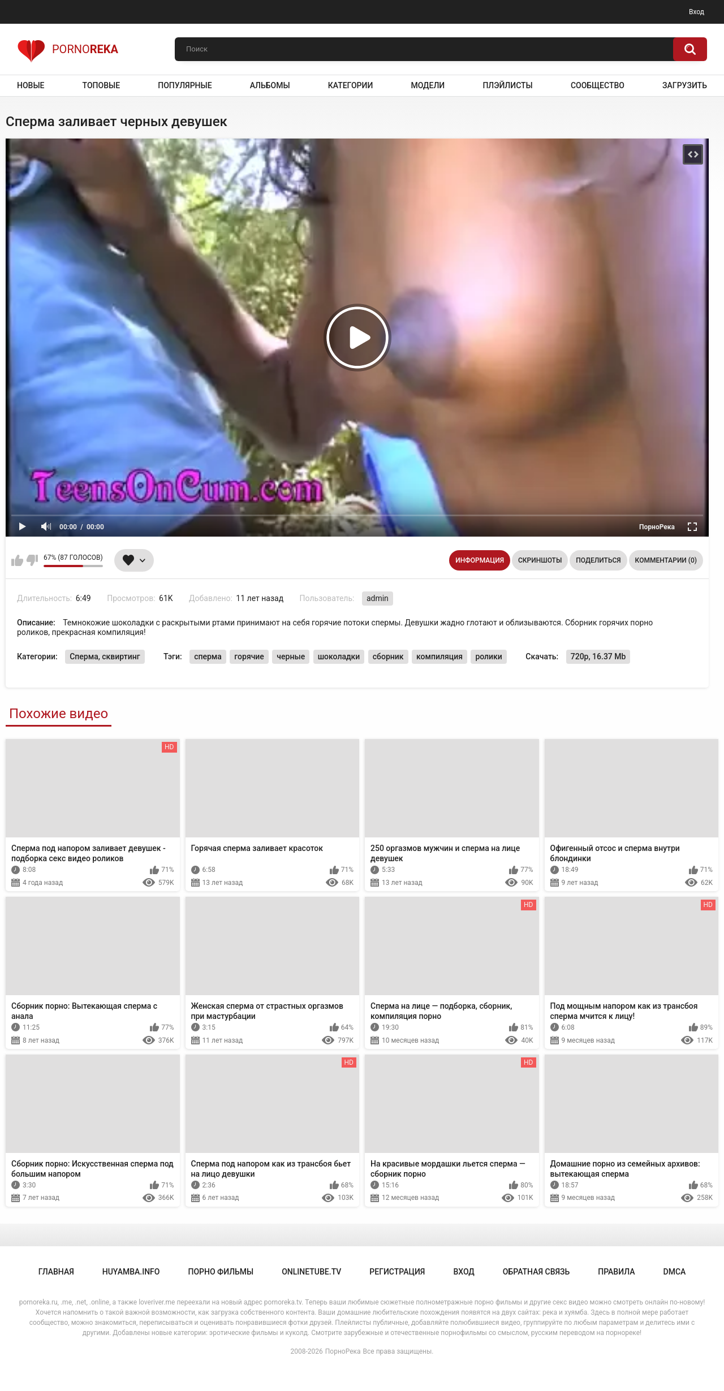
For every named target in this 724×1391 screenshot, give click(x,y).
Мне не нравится (32, 560)
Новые (30, 85)
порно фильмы (220, 1271)
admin (378, 598)
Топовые (101, 85)
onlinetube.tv (311, 1271)
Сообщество (597, 85)
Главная (56, 1271)
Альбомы (270, 85)
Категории (350, 85)
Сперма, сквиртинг (105, 656)
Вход (696, 12)
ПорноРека (343, 1351)
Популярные (185, 85)
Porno (67, 49)
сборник (388, 656)
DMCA (674, 1271)
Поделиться (598, 560)
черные (291, 656)
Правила (616, 1271)
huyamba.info (131, 1271)
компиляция (439, 656)
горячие (249, 656)
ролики (488, 656)
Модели (428, 85)
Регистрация (397, 1271)
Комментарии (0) (666, 560)
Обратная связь (536, 1271)
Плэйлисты (507, 85)
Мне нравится (17, 560)
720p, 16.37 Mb (598, 656)
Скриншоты (540, 560)
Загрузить (684, 85)
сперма (208, 656)
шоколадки (339, 656)
